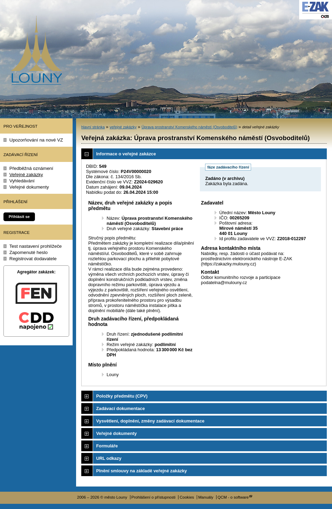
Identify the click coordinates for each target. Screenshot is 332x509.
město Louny (36, 50)
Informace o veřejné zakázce (126, 153)
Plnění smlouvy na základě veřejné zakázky (141, 470)
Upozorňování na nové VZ (36, 140)
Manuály (205, 497)
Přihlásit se (19, 217)
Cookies (186, 497)
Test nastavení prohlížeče (35, 246)
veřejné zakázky (123, 127)
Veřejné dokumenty (29, 187)
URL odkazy (108, 458)
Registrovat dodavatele (33, 258)
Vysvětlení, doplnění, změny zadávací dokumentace (150, 421)
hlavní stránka (93, 127)
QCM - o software (233, 497)
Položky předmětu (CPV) (122, 396)
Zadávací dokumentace (120, 408)
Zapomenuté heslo (28, 252)
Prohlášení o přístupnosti (153, 497)
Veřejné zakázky (26, 174)
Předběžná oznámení (31, 168)
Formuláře (107, 445)
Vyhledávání (22, 180)
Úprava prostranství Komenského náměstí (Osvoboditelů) (189, 127)
